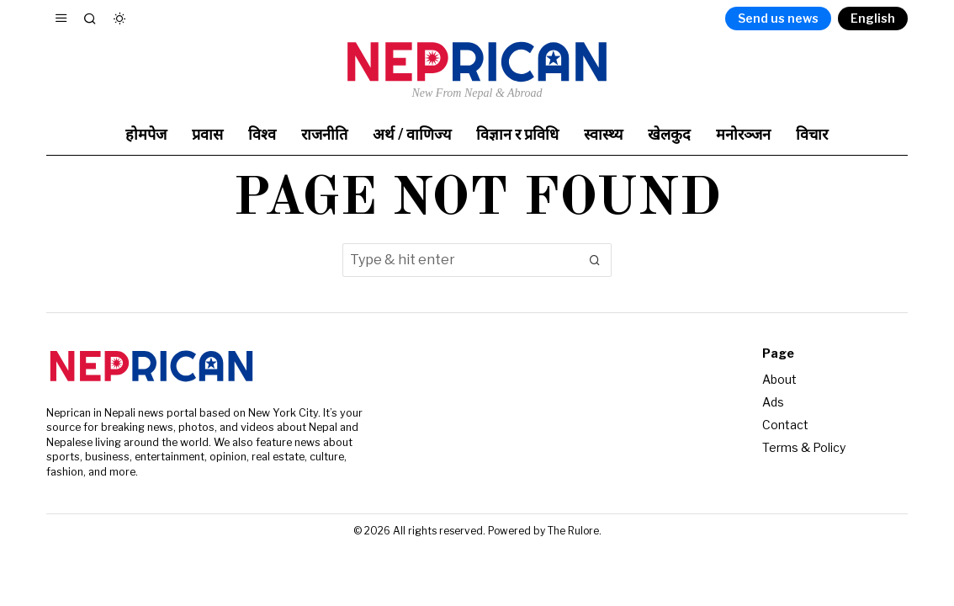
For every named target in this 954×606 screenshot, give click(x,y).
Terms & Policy (803, 447)
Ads (773, 402)
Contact (785, 424)
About (779, 379)
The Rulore (573, 530)
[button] (595, 260)
